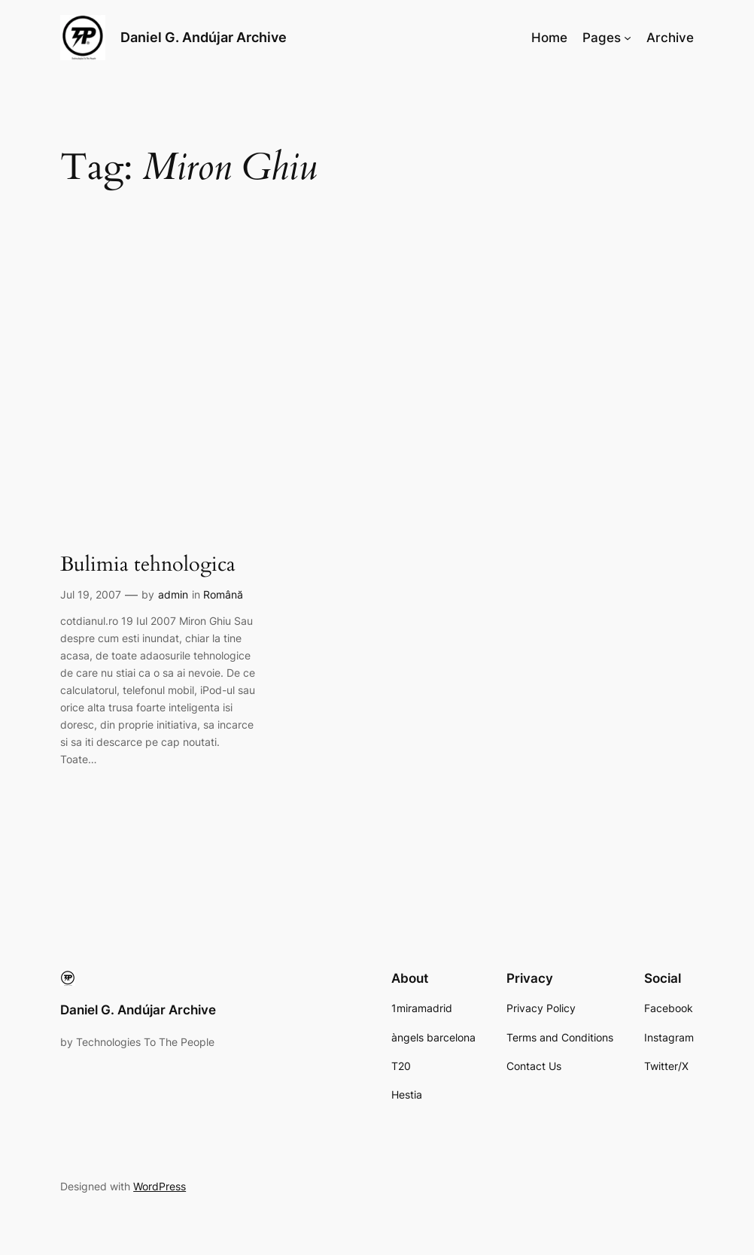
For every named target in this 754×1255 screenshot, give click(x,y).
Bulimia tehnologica (148, 565)
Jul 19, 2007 (90, 594)
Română (223, 594)
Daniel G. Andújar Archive (203, 37)
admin (173, 594)
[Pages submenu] (627, 37)
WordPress (159, 1186)
